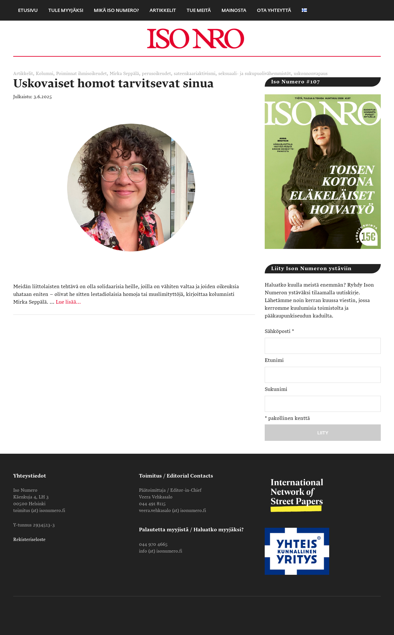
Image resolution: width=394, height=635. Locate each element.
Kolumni (44, 73)
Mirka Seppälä (124, 73)
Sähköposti (279, 331)
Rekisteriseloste (29, 539)
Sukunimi (276, 389)
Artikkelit (23, 73)
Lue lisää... (68, 302)
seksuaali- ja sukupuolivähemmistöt (254, 73)
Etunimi (274, 360)
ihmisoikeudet (92, 73)
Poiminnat (66, 73)
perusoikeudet (156, 73)
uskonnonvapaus (311, 73)
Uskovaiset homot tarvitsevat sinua (113, 83)
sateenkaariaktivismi (194, 73)
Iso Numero (197, 38)
